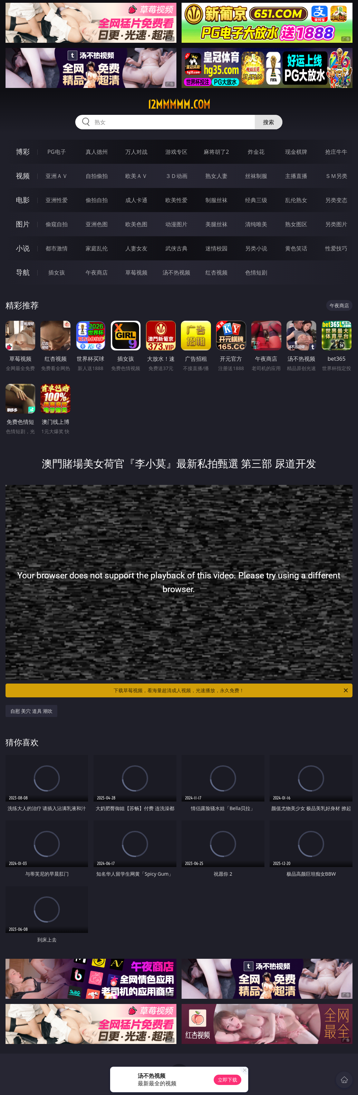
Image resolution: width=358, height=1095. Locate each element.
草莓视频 (136, 272)
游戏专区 (176, 152)
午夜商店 (97, 272)
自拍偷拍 (97, 176)
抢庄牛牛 (336, 152)
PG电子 (56, 152)
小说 (23, 248)
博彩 (23, 151)
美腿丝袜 (216, 224)
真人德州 (97, 152)
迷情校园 (216, 248)
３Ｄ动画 (176, 176)
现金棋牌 (296, 152)
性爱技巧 (336, 248)
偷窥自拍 (57, 224)
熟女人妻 (216, 176)
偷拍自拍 (97, 200)
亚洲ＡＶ (57, 176)
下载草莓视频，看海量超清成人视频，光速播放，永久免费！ (231, 690)
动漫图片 (176, 224)
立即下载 (227, 1079)
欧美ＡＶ (136, 176)
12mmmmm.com (179, 104)
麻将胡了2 (216, 152)
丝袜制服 (256, 176)
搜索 (268, 122)
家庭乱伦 (97, 248)
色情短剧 (256, 272)
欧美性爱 (176, 200)
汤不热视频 (176, 272)
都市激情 (57, 248)
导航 (23, 272)
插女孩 (56, 272)
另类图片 (336, 224)
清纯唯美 (256, 224)
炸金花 (256, 152)
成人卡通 (136, 200)
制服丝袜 (216, 200)
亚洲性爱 (57, 200)
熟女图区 (296, 224)
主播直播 (296, 176)
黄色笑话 (296, 248)
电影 (23, 200)
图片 (23, 224)
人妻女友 (136, 248)
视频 (23, 175)
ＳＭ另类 (336, 176)
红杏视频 (216, 272)
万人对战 (136, 152)
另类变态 (336, 200)
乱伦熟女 (296, 200)
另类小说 (256, 248)
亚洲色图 (97, 224)
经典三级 (256, 200)
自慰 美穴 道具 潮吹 (31, 711)
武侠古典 (176, 248)
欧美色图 (136, 224)
